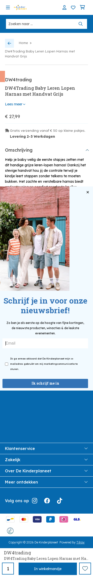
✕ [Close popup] (87, 192)
